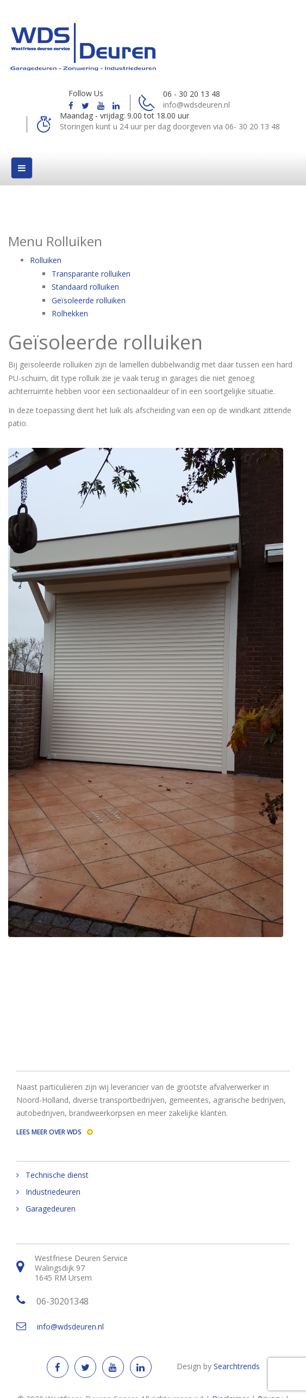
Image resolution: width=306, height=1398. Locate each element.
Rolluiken (45, 260)
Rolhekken (70, 313)
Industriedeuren (53, 1192)
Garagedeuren (51, 1208)
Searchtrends (237, 1366)
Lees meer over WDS (54, 1132)
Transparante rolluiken (91, 274)
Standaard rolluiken (85, 287)
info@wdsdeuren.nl (70, 1326)
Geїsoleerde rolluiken (89, 300)
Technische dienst (57, 1175)
